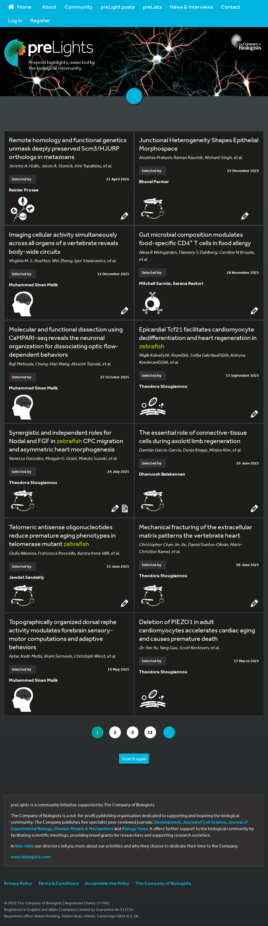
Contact (230, 7)
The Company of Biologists (163, 883)
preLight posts (118, 7)
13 (153, 732)
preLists (152, 7)
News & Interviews (191, 7)
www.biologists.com (31, 857)
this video (24, 846)
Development (167, 822)
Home (19, 7)
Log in (15, 20)
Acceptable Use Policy (107, 883)
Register (40, 20)
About (49, 7)
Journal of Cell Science (204, 822)
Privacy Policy (18, 883)
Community (78, 7)
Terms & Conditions (58, 883)
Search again (134, 759)
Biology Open (135, 828)
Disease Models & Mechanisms (83, 828)
